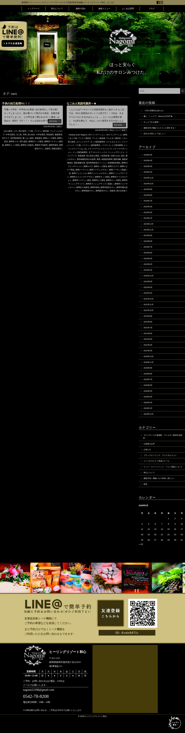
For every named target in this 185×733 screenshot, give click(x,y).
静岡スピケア (96, 169)
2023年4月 (148, 269)
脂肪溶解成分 (102, 162)
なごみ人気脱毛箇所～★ (82, 103)
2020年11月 (149, 370)
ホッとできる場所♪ (152, 122)
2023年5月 (148, 263)
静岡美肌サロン (91, 194)
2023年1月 (148, 275)
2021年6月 (148, 340)
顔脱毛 (47, 148)
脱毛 (59, 126)
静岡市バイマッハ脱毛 (81, 183)
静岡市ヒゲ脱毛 (99, 183)
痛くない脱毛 (41, 138)
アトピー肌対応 (88, 138)
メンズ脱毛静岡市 (103, 152)
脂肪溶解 (90, 162)
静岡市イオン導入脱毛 (33, 141)
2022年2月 (148, 299)
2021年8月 (148, 329)
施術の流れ (81, 8)
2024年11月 (149, 180)
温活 (91, 159)
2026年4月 (148, 156)
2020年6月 (148, 394)
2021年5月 (148, 346)
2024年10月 (149, 186)
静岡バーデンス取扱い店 (107, 173)
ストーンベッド (81, 145)
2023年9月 (148, 239)
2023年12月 (149, 227)
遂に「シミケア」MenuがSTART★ (159, 116)
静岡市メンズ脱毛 (33, 145)
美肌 (70, 162)
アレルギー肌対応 (119, 138)
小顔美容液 (72, 159)
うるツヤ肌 (75, 138)
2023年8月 (148, 245)
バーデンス (122, 145)
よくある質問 (128, 8)
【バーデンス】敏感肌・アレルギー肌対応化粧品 (162, 446)
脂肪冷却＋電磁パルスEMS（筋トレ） (161, 493)
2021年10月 (149, 317)
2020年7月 (148, 388)
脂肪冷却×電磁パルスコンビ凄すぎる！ (161, 128)
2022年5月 (148, 293)
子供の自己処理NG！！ (17, 103)
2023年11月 (149, 233)
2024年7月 (148, 203)
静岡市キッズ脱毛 (52, 141)
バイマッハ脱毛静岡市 (106, 145)
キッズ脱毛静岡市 (106, 141)
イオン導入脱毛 (21, 131)
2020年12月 (149, 364)
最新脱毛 (8, 138)
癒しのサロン (100, 159)
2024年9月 (148, 192)
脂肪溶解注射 (114, 162)
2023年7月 (148, 251)
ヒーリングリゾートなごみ (93, 148)
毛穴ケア (17, 138)
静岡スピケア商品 (110, 169)
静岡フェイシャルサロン (89, 176)
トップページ (33, 8)
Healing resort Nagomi (77, 134)
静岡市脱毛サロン (116, 190)
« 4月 (141, 559)
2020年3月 (148, 406)
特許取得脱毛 (28, 138)
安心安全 (38, 134)
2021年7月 (148, 335)
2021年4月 (148, 352)
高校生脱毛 (56, 148)
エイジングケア (91, 141)
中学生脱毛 (16, 134)
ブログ (152, 8)
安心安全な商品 (120, 155)
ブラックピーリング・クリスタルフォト (161, 466)
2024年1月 (148, 221)
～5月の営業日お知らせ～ (155, 111)
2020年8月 (148, 382)
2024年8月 (148, 197)
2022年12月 (149, 281)
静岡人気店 (17, 141)
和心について (57, 8)
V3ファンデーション (97, 134)
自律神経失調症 (92, 166)
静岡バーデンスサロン (86, 173)
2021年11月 (149, 311)
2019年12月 (149, 424)
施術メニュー (104, 8)
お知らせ (148, 460)
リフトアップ (97, 155)
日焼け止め (83, 159)
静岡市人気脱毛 (49, 145)
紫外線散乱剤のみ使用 (117, 159)
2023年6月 (148, 257)
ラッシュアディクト (81, 155)
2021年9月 (148, 323)
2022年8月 (148, 287)
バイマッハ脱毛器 (44, 131)
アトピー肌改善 (103, 138)
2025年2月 (148, 168)
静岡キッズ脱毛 (82, 169)
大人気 (25, 134)
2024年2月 (148, 215)
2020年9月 (148, 376)
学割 (31, 134)
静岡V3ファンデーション (111, 166)
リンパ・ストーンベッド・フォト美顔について (162, 479)
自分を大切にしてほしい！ (155, 134)
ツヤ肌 (32, 131)
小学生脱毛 (48, 134)
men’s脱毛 (8, 131)
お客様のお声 (149, 454)
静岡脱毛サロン (36, 148)
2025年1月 (148, 174)
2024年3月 (148, 209)
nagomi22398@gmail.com (39, 705)
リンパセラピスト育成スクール (157, 472)
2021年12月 (149, 305)
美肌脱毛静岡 (79, 162)
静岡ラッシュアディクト (111, 176)
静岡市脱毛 (23, 148)
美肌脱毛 (52, 138)
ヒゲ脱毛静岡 (74, 148)
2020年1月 (148, 418)
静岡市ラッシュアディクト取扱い (103, 187)
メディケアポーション (84, 152)
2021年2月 (148, 358)
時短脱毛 (58, 134)
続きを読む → (54, 121)
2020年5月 (148, 400)
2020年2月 (148, 412)
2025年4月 (148, 162)
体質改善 (108, 155)
